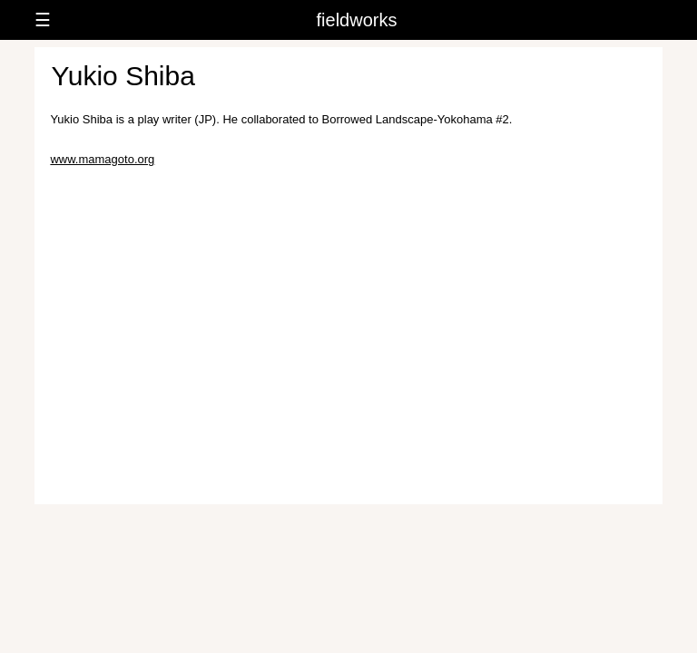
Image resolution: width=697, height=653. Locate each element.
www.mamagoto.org (102, 159)
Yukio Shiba (122, 76)
